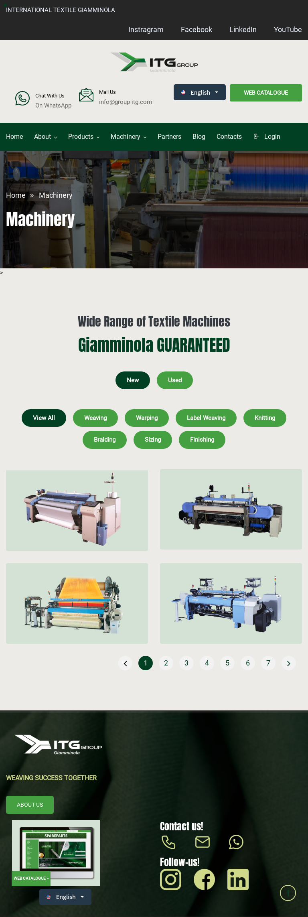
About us (30, 804)
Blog (198, 136)
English (196, 92)
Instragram (146, 29)
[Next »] (289, 663)
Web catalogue (266, 92)
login (266, 136)
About (42, 136)
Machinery (125, 136)
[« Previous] (125, 663)
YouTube (288, 29)
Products (80, 136)
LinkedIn (243, 29)
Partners (169, 136)
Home (14, 136)
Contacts (229, 136)
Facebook (196, 29)
